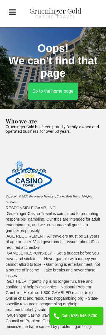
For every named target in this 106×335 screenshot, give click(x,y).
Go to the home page (53, 91)
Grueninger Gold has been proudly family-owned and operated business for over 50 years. (52, 129)
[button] (12, 12)
